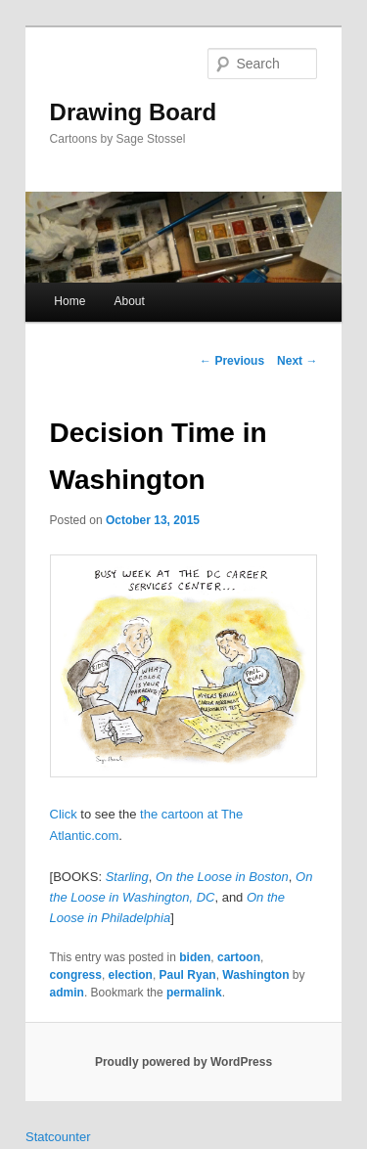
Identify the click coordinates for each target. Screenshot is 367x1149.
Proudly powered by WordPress (183, 1062)
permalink (194, 992)
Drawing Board (133, 112)
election (131, 975)
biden (194, 957)
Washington (255, 975)
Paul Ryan (188, 975)
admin (67, 992)
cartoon (238, 957)
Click (63, 814)
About (129, 301)
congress (76, 975)
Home (69, 301)
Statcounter (58, 1136)
